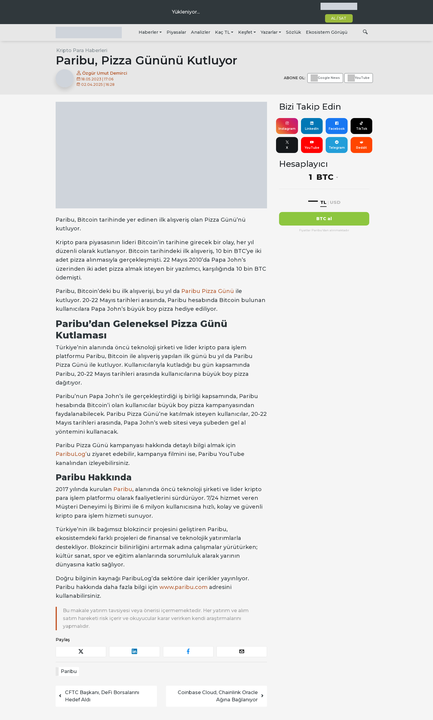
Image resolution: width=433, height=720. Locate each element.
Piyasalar (176, 32)
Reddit (361, 145)
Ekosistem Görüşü (326, 32)
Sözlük (293, 32)
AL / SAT (338, 18)
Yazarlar (269, 32)
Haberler (148, 32)
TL (323, 202)
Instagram (287, 126)
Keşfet (245, 32)
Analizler (200, 32)
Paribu (122, 489)
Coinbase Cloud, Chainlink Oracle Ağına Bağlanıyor (221, 696)
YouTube (312, 145)
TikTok (361, 126)
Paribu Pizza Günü (207, 291)
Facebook (337, 126)
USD (335, 202)
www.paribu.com (183, 587)
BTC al (324, 218)
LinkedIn (312, 126)
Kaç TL (222, 32)
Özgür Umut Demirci (102, 73)
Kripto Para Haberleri (81, 50)
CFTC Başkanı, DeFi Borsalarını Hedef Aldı (98, 696)
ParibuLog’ (71, 454)
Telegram (337, 145)
